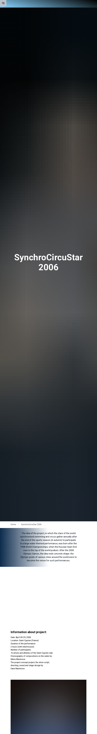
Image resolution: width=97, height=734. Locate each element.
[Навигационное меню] (3, 3)
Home (13, 524)
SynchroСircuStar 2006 (31, 524)
